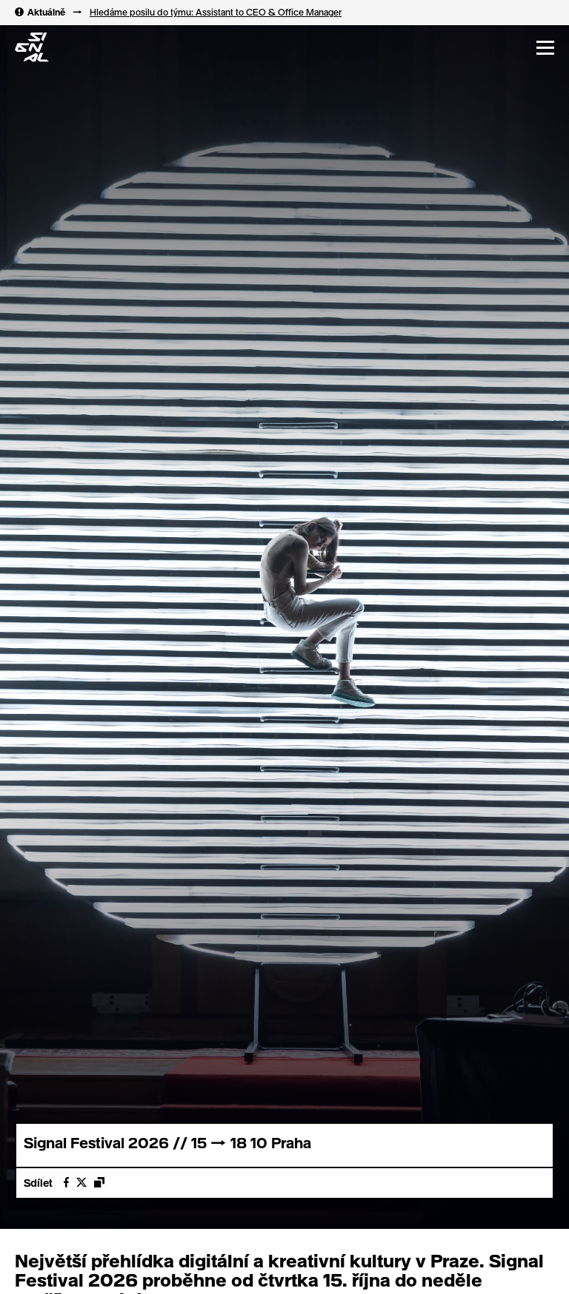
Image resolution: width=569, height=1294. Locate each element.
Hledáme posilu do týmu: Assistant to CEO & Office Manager (216, 12)
